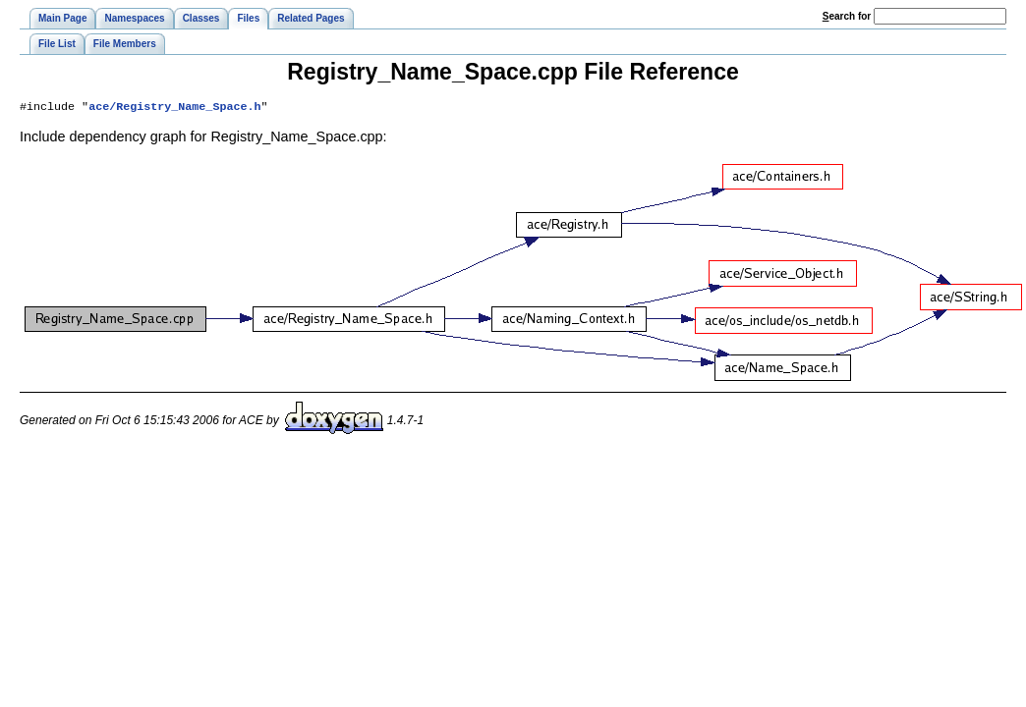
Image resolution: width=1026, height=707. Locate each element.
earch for (847, 16)
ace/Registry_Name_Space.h (174, 108)
